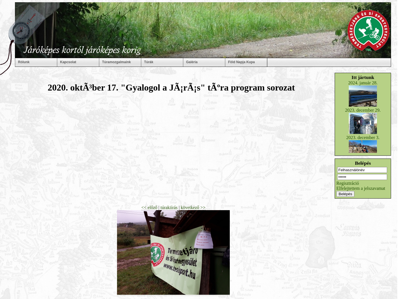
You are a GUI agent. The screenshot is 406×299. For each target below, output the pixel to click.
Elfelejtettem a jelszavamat (360, 188)
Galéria (192, 62)
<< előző (149, 207)
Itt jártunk (363, 77)
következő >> (193, 207)
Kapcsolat (68, 62)
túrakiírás (168, 207)
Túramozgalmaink (116, 62)
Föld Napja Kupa (241, 62)
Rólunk (24, 62)
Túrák (148, 62)
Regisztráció (347, 183)
